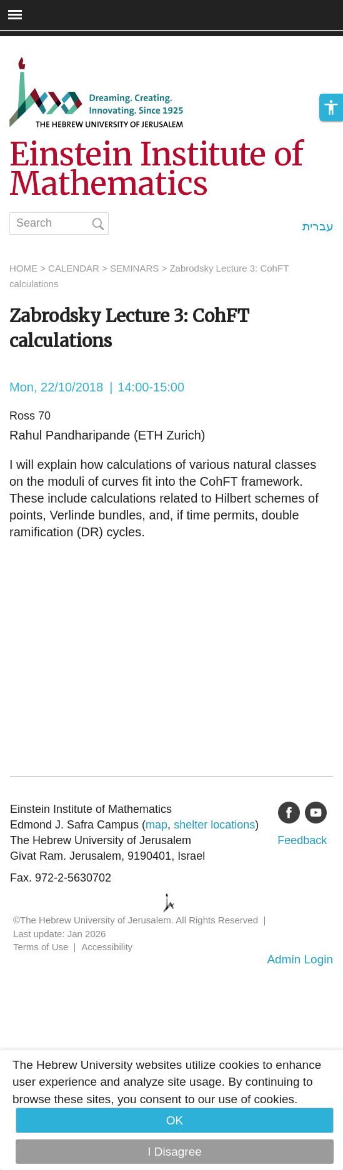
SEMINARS (134, 268)
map (156, 825)
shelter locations (214, 825)
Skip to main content (53, 44)
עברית (318, 226)
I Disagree (174, 1151)
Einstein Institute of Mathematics (156, 169)
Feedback (302, 840)
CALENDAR (73, 268)
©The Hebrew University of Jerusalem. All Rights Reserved (135, 920)
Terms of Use (40, 946)
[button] (331, 107)
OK (174, 1120)
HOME (23, 268)
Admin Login (300, 959)
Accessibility (106, 946)
